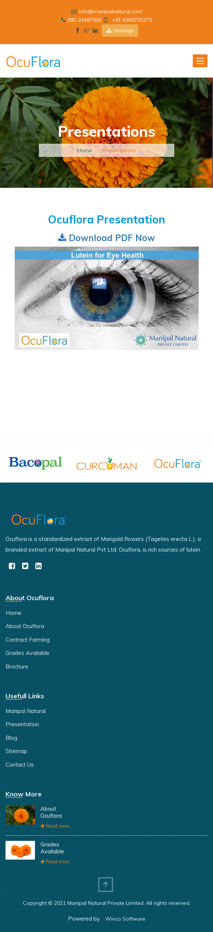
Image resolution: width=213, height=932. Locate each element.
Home (84, 150)
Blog (11, 737)
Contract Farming (28, 639)
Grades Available (27, 652)
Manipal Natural (26, 710)
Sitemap (120, 30)
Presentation (22, 724)
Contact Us (20, 764)
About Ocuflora (25, 626)
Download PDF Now (106, 237)
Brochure (17, 666)
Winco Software (125, 918)
